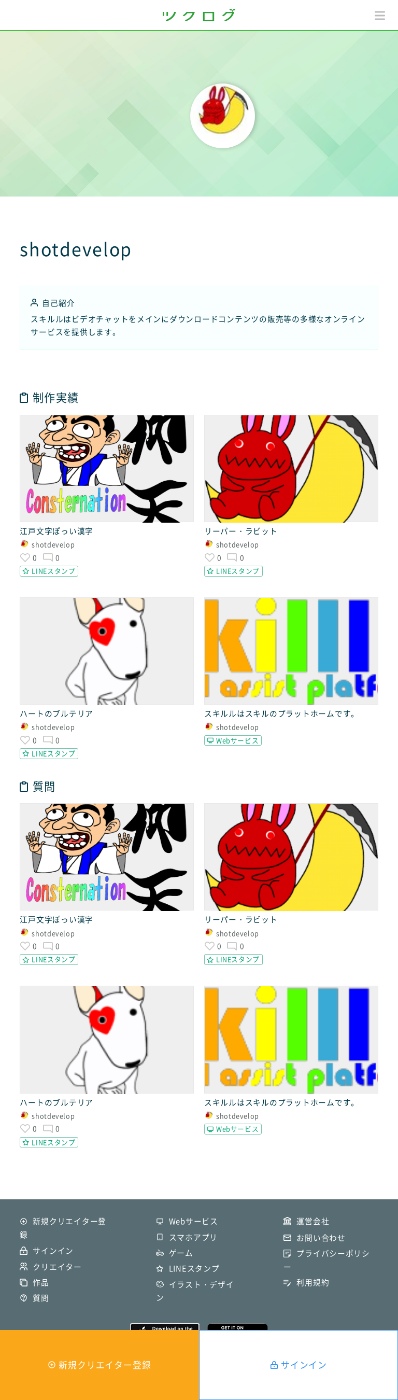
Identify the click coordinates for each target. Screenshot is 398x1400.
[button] (379, 15)
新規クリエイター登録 (105, 1364)
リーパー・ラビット (241, 531)
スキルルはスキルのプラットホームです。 (281, 713)
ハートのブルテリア (56, 713)
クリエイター (57, 1266)
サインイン (304, 1364)
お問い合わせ (320, 1237)
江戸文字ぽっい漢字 (56, 531)
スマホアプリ (193, 1237)
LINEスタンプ (53, 571)
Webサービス (237, 740)
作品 (41, 1282)
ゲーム (181, 1252)
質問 (41, 1298)
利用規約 (312, 1282)
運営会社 (312, 1221)
